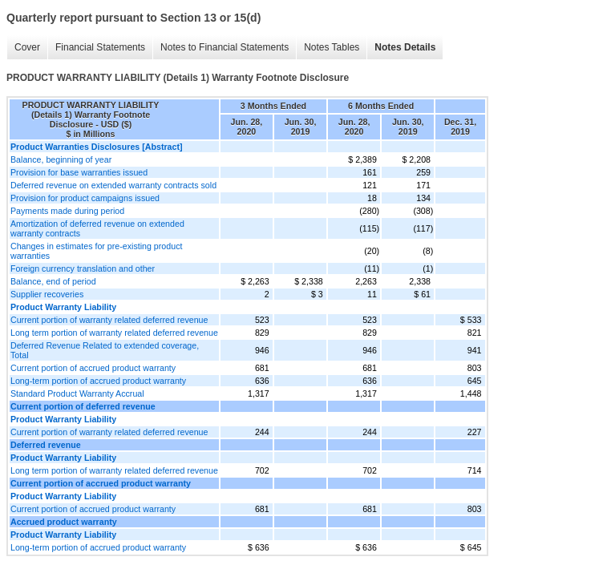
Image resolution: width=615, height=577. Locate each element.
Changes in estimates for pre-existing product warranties (96, 250)
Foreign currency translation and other (82, 268)
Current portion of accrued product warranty (93, 368)
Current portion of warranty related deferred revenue (109, 320)
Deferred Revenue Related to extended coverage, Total (104, 350)
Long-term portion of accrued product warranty (98, 380)
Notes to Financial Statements (224, 47)
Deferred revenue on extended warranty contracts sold (113, 185)
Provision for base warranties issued (79, 172)
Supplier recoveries (46, 294)
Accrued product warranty (63, 522)
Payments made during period (67, 211)
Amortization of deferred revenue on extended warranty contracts (97, 228)
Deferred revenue (45, 445)
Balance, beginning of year (60, 159)
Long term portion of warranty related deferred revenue (114, 332)
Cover (27, 47)
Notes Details (404, 47)
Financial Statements (100, 47)
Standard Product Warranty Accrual (77, 393)
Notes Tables (331, 47)
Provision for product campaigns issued (85, 198)
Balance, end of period (53, 281)
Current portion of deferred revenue (83, 406)
